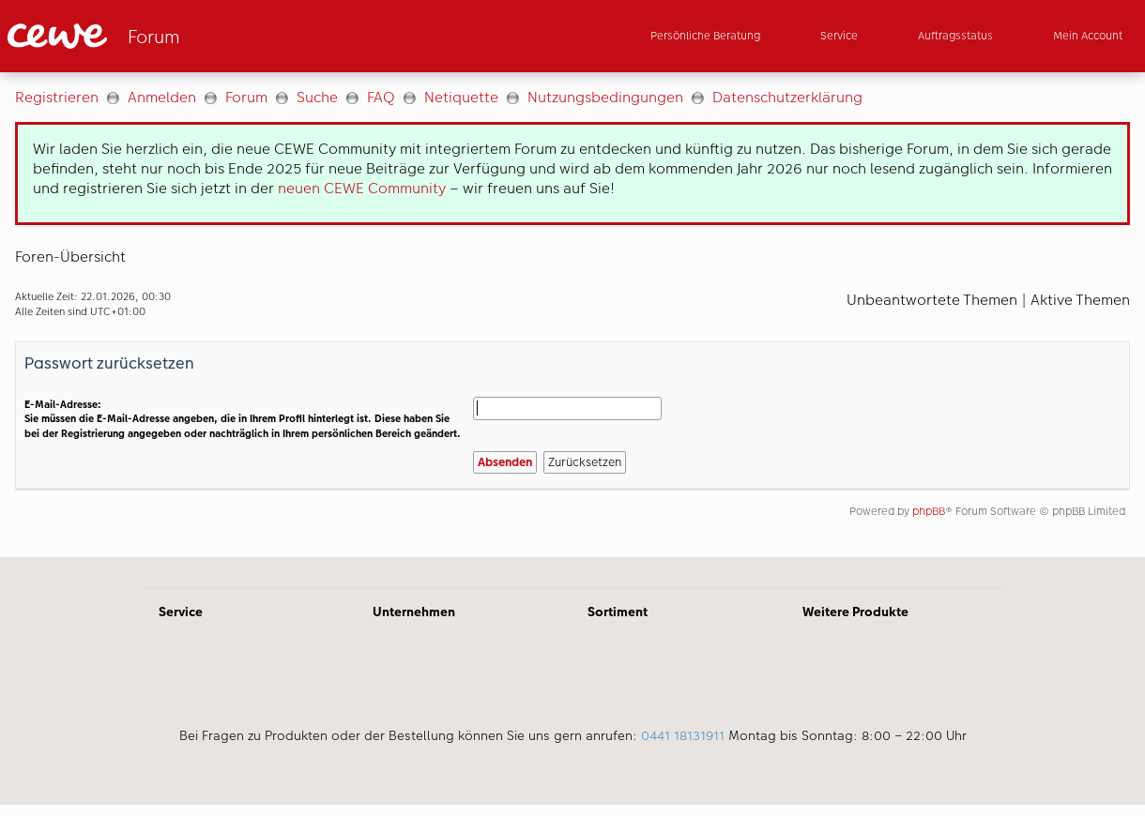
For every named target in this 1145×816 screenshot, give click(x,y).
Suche (317, 97)
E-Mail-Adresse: (62, 405)
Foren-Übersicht (70, 256)
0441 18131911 (683, 735)
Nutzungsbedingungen (605, 97)
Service (181, 611)
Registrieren (57, 97)
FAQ (381, 97)
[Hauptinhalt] (572, 314)
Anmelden (162, 97)
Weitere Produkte (855, 611)
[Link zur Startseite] (191, 36)
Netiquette (461, 97)
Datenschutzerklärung (787, 97)
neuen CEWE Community (362, 188)
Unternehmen (414, 611)
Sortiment (618, 611)
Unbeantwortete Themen (932, 299)
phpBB (928, 511)
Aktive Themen (1080, 299)
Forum (246, 97)
